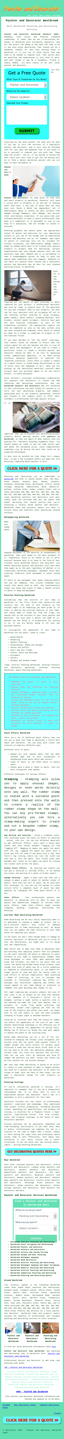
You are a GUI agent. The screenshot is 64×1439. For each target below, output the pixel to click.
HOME (29, 15)
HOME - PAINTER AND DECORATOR (32, 1392)
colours (7, 345)
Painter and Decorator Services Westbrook (30, 1195)
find (12, 1165)
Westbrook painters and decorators (22, 386)
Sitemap (6, 1405)
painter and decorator (15, 264)
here (54, 1347)
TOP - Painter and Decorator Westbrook (23, 1367)
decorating (29, 47)
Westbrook (8, 479)
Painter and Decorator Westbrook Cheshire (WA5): (32, 34)
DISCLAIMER (56, 15)
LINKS (35, 15)
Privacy (57, 1413)
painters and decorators (23, 381)
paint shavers (26, 318)
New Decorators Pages (25, 1405)
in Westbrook (28, 267)
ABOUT (41, 15)
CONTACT (48, 15)
